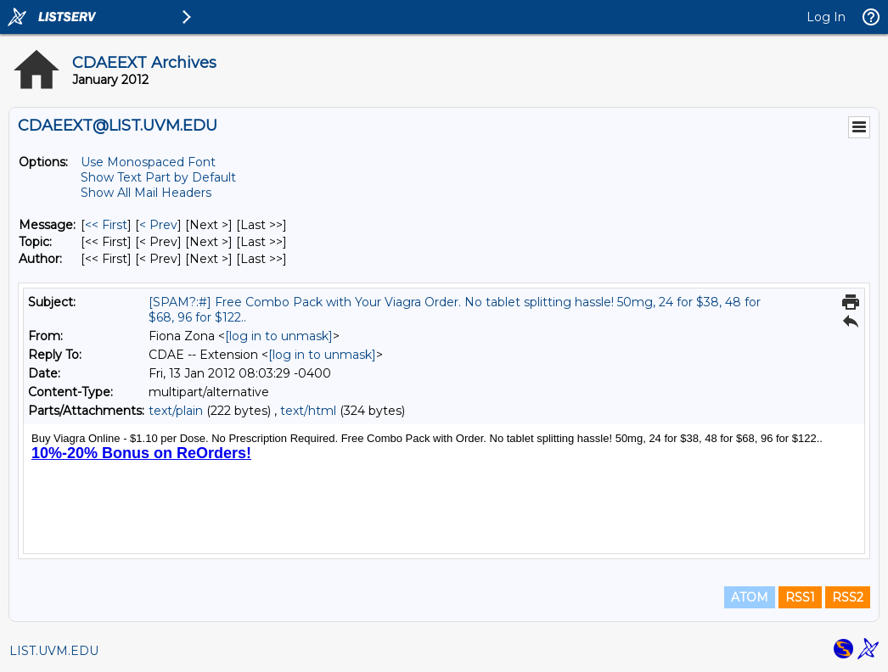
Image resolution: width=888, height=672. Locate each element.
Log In (826, 17)
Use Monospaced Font (148, 162)
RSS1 (800, 597)
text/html (308, 410)
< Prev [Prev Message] (158, 224)
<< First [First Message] (106, 224)
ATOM (749, 597)
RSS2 (847, 597)
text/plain (176, 410)
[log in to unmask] (279, 336)
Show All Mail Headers (146, 192)
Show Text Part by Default (158, 177)
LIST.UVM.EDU (53, 650)
